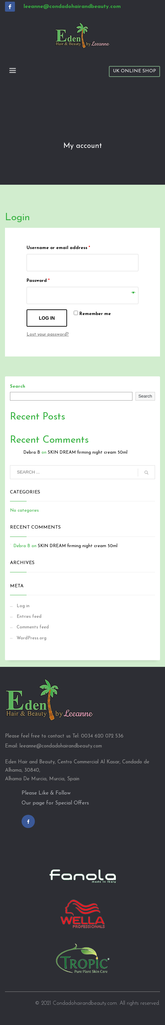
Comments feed (33, 627)
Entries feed (29, 616)
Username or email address (58, 248)
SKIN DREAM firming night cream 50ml (87, 452)
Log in (47, 318)
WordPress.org (31, 638)
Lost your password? (48, 334)
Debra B (31, 452)
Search (17, 386)
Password (38, 281)
